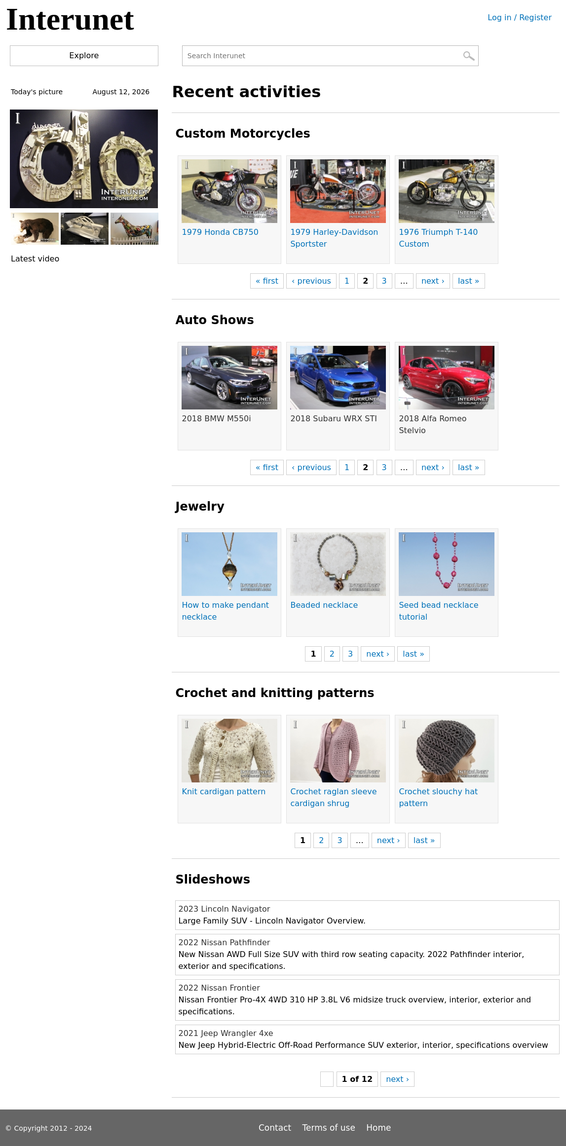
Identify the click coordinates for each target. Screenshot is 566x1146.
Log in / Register (520, 17)
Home (378, 1128)
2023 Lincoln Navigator (224, 909)
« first (267, 281)
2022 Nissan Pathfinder (224, 942)
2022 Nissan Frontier (219, 988)
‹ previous (311, 281)
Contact (276, 1128)
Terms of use (328, 1128)
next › (433, 281)
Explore (84, 55)
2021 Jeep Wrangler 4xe (225, 1033)
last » (469, 281)
